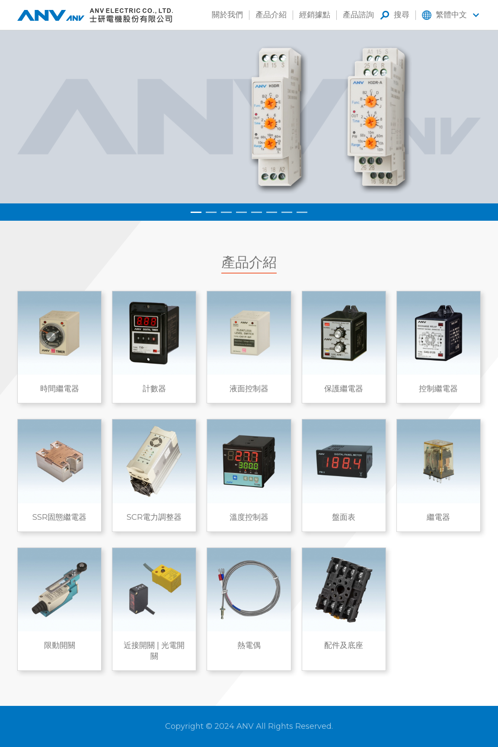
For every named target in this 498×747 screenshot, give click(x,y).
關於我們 (227, 14)
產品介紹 (271, 14)
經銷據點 (314, 14)
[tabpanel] (249, 116)
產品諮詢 (358, 14)
